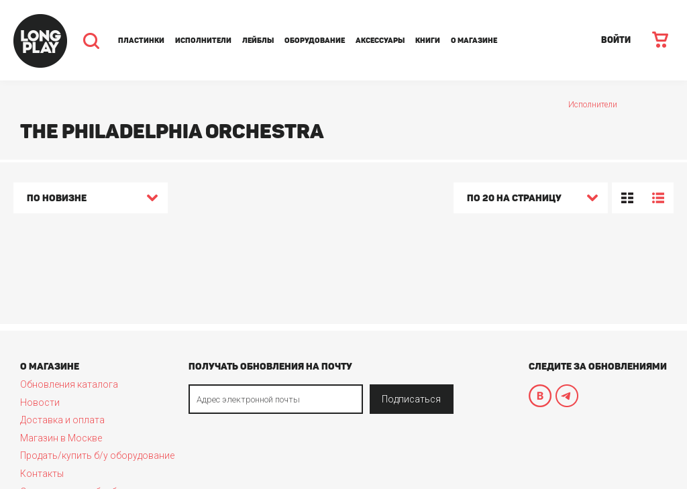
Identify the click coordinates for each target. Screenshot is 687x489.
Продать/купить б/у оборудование (97, 455)
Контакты (42, 473)
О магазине (474, 40)
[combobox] (90, 199)
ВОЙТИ (616, 40)
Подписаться (411, 399)
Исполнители (203, 40)
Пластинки (141, 40)
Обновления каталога (69, 384)
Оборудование (314, 40)
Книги (427, 40)
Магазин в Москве (61, 438)
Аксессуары (380, 40)
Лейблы (258, 40)
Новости (40, 402)
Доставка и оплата (62, 420)
